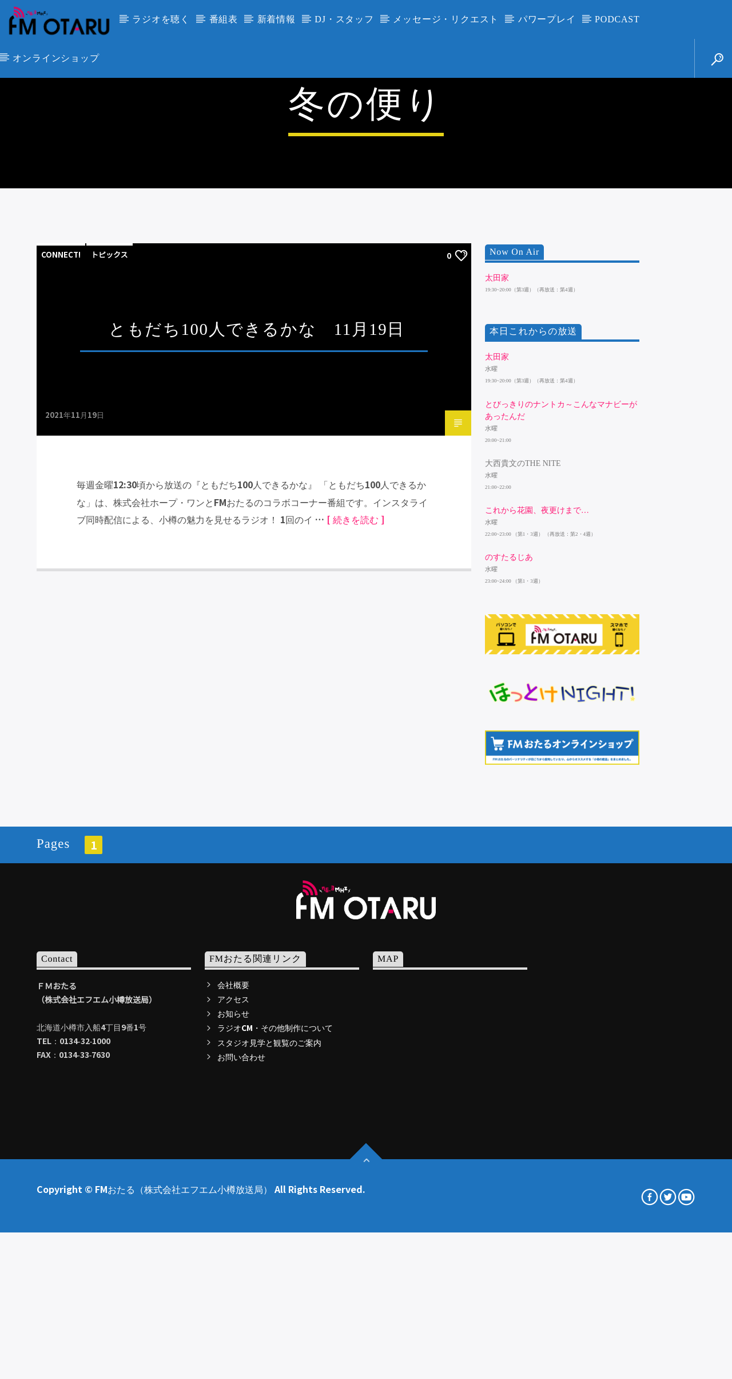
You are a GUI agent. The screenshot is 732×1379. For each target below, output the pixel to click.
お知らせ (233, 1331)
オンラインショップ (56, 58)
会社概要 (233, 1302)
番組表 (223, 19)
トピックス (109, 572)
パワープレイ (547, 19)
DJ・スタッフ (344, 19)
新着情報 (276, 19)
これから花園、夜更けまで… (537, 828)
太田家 (497, 595)
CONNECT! (61, 572)
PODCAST (617, 19)
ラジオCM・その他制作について (275, 1345)
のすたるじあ (509, 875)
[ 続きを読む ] (355, 837)
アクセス (233, 1316)
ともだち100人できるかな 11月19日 (257, 647)
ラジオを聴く (161, 19)
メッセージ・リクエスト (446, 19)
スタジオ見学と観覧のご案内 (269, 1360)
